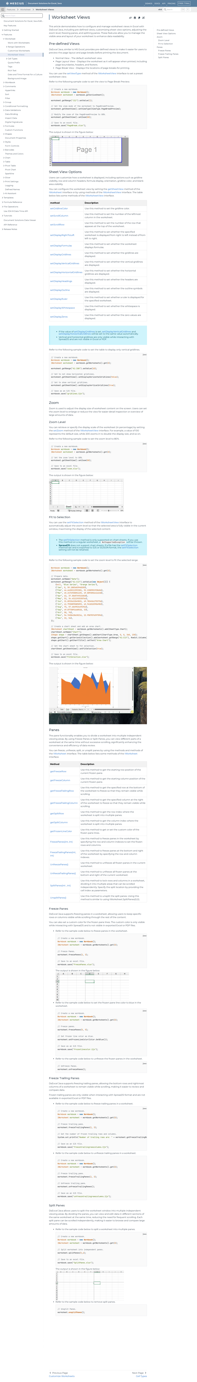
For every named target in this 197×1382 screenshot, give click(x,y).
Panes (160, 47)
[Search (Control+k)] (177, 10)
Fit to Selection (165, 44)
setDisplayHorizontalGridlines (66, 272)
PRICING (172, 3)
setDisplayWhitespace (62, 308)
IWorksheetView (107, 73)
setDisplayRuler (58, 299)
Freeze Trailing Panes (168, 54)
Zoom (160, 37)
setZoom (58, 430)
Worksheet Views (45, 9)
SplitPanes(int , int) (60, 885)
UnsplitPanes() (58, 897)
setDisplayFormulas (61, 245)
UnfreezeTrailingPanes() (63, 873)
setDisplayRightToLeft (62, 235)
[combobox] (22, 15)
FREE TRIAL (184, 3)
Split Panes (163, 57)
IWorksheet (55, 192)
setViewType (74, 73)
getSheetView (116, 189)
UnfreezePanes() (59, 864)
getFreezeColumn (60, 780)
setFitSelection (75, 522)
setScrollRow (57, 224)
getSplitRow (57, 813)
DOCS (157, 3)
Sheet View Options (166, 33)
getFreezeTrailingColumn (64, 803)
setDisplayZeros (59, 316)
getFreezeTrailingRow (62, 791)
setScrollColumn (59, 215)
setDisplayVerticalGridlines (64, 263)
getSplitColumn (59, 822)
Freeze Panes (164, 50)
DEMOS (148, 3)
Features (11, 9)
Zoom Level (163, 40)
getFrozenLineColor (61, 831)
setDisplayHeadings (61, 281)
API (163, 3)
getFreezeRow (58, 771)
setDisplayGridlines (60, 254)
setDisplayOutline (60, 290)
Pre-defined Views (165, 30)
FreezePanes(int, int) (61, 842)
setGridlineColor (59, 208)
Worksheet (25, 9)
